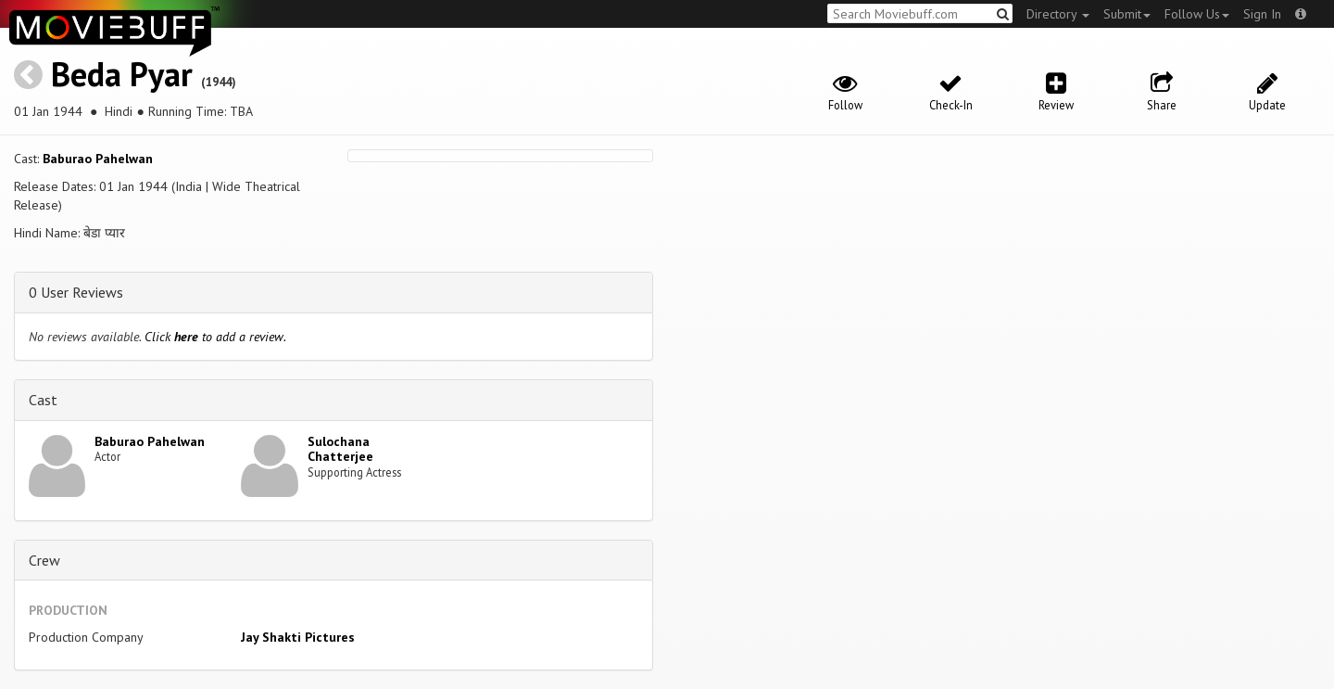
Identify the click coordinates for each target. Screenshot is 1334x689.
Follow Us (1196, 14)
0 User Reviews (76, 292)
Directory (1057, 14)
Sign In (1262, 14)
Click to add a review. (215, 336)
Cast (43, 399)
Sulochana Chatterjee (340, 449)
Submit (1127, 14)
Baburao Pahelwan (98, 158)
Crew (44, 560)
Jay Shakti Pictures (298, 637)
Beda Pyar (122, 74)
